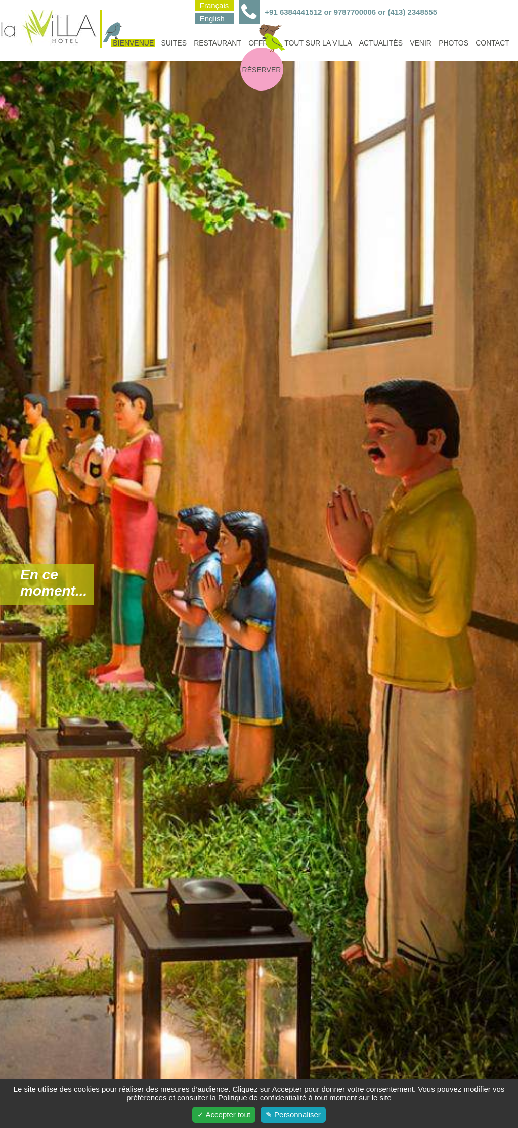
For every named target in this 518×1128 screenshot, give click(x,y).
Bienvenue (132, 43)
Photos (453, 43)
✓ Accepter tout (223, 1114)
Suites (174, 43)
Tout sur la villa (318, 43)
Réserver (261, 70)
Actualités (381, 43)
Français (214, 5)
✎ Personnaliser (293, 1114)
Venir (420, 43)
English (212, 18)
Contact (492, 43)
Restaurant (217, 43)
